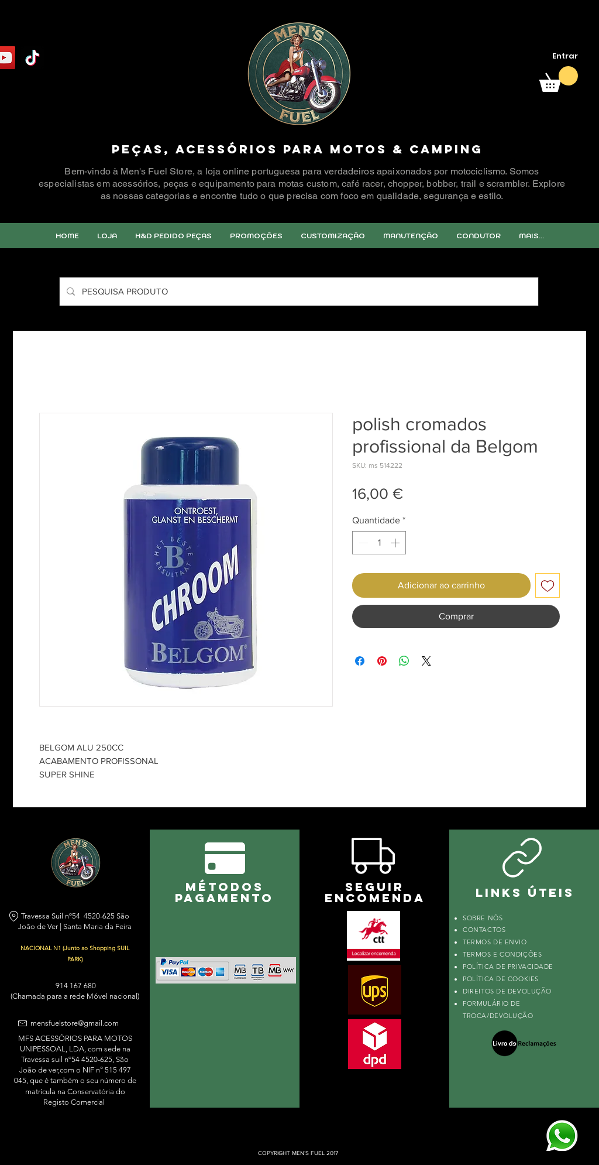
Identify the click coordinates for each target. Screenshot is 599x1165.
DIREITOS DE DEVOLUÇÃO (507, 991)
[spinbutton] (379, 543)
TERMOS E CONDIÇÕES (502, 954)
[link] (558, 79)
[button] (332, 235)
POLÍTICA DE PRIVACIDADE (508, 966)
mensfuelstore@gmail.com (74, 1023)
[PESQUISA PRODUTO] (298, 291)
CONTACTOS (484, 930)
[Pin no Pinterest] (382, 661)
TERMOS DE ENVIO (496, 942)
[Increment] (396, 543)
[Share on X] (426, 661)
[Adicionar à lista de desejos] (547, 585)
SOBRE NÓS (482, 918)
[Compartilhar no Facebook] (360, 661)
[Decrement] (362, 543)
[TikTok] (32, 57)
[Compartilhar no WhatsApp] (404, 661)
